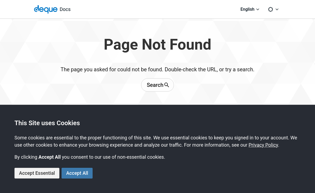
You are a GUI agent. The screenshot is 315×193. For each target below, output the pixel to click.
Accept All (77, 173)
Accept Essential (37, 173)
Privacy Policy (263, 145)
